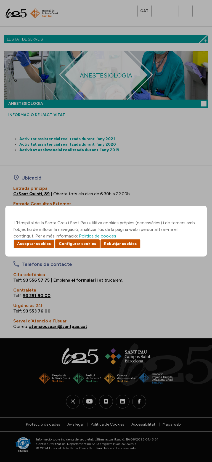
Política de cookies (97, 236)
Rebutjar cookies (120, 243)
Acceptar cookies (34, 243)
